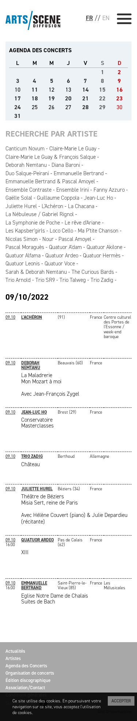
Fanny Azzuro (109, 189)
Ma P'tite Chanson (98, 230)
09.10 (10, 317)
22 (102, 98)
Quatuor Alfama (23, 255)
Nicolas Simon (21, 239)
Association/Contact (25, 687)
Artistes (13, 658)
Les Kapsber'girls (25, 230)
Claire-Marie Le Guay (72, 148)
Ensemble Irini (72, 189)
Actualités (15, 651)
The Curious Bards (93, 272)
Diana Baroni (66, 165)
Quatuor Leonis (22, 263)
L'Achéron (52, 206)
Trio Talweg (73, 280)
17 (17, 98)
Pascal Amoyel (74, 239)
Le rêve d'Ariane (82, 222)
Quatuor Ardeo (61, 255)
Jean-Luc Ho (98, 198)
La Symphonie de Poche (32, 222)
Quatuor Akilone (104, 247)
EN (106, 18)
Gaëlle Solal (18, 198)
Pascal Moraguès (24, 247)
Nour (48, 239)
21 (85, 98)
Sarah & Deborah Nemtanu (36, 272)
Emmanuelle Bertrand (79, 173)
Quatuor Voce (60, 263)
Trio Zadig (102, 280)
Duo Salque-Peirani (27, 173)
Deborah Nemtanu (26, 165)
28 (85, 107)
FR (89, 18)
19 (51, 98)
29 (102, 107)
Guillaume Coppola (58, 198)
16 (119, 89)
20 (68, 98)
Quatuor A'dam (65, 247)
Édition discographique (27, 680)
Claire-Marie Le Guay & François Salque (50, 157)
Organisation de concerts (29, 673)
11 (34, 89)
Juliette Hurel (21, 206)
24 (17, 107)
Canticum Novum (25, 148)
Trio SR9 (45, 280)
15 (102, 89)
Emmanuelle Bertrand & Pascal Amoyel (50, 181)
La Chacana (81, 206)
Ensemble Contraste (28, 189)
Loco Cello (61, 230)
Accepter (121, 701)
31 (17, 116)
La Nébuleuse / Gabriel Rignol (39, 214)
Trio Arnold (18, 280)
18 (34, 98)
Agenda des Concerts (26, 666)
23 (119, 98)
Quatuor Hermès (102, 255)
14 (85, 89)
